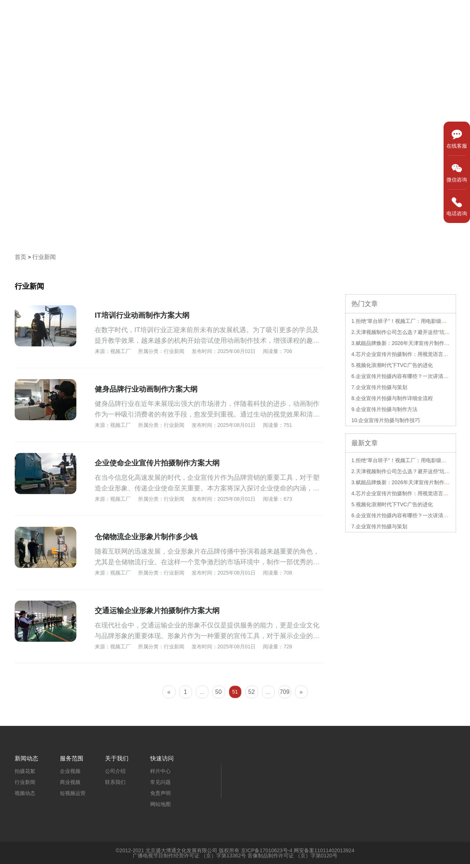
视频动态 (25, 793)
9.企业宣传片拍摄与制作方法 (384, 409)
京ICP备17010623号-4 (266, 850)
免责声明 (160, 793)
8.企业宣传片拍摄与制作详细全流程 (392, 398)
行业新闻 (44, 257)
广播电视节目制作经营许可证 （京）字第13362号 (189, 855)
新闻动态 (400, 13)
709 (285, 692)
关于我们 (446, 13)
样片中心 (308, 13)
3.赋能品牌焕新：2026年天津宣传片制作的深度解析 (410, 343)
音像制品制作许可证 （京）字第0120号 (292, 855)
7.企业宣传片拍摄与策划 (379, 387)
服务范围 (354, 13)
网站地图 (160, 804)
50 (218, 692)
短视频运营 (73, 793)
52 (251, 692)
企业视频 (70, 771)
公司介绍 (115, 771)
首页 (268, 13)
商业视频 (70, 782)
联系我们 (115, 782)
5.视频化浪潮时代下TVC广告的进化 (392, 365)
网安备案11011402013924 (324, 850)
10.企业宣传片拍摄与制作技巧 (385, 420)
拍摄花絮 (25, 771)
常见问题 (160, 782)
